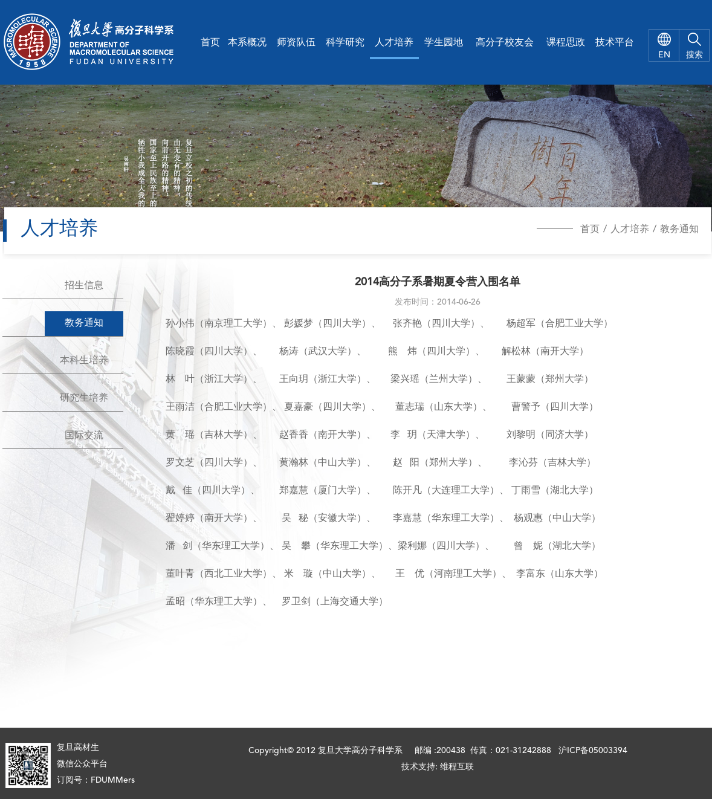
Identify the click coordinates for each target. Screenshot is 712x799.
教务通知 (679, 230)
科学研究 (345, 43)
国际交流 (84, 436)
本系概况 (247, 43)
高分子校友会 (505, 43)
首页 (210, 43)
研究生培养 (84, 398)
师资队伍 (296, 43)
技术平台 (614, 43)
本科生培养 (84, 361)
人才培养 (394, 43)
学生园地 (443, 43)
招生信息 (84, 286)
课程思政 (565, 43)
